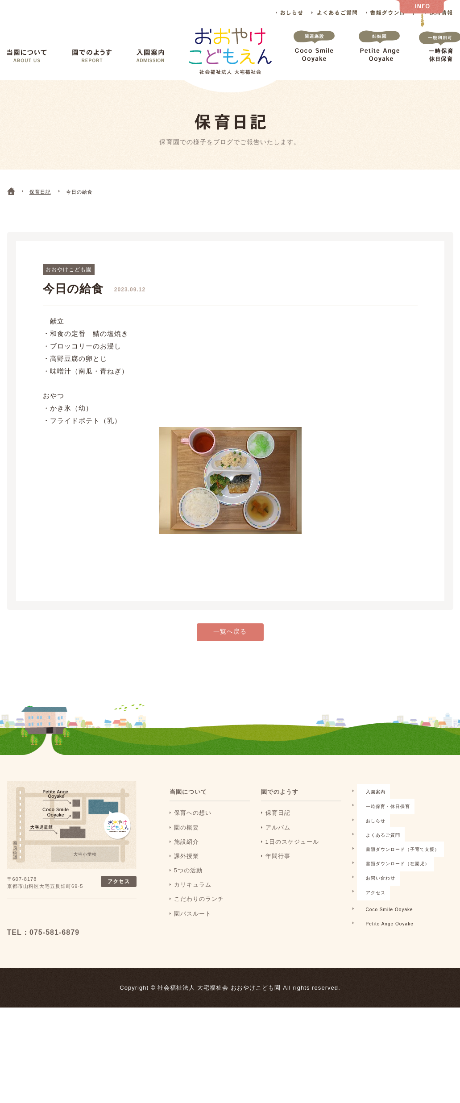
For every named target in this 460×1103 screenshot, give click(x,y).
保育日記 (277, 826)
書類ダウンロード (391, 13)
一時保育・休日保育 (293, 900)
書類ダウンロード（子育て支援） (312, 944)
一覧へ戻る (230, 646)
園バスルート (192, 927)
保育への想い (192, 826)
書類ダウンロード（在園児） (306, 958)
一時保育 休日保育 (440, 55)
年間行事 (277, 869)
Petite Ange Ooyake (379, 55)
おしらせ (289, 13)
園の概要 (186, 841)
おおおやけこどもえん (66, 930)
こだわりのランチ (199, 912)
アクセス (277, 986)
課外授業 (186, 869)
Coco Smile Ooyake (314, 55)
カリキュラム (192, 898)
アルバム (277, 841)
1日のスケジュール (292, 855)
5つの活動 (188, 883)
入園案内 (150, 56)
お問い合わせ (284, 972)
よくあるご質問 (334, 13)
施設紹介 (186, 855)
